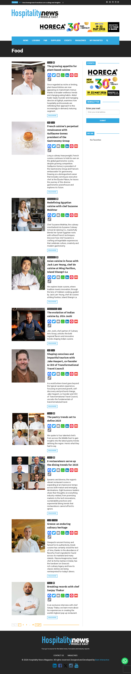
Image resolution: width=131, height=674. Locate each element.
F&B (49, 122)
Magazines (72, 655)
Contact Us (59, 655)
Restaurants (51, 199)
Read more (52, 115)
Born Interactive (102, 660)
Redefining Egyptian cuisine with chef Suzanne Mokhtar (62, 206)
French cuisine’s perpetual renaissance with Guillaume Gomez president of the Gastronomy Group (62, 133)
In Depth (54, 520)
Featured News (52, 309)
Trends (50, 413)
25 (33, 625)
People (50, 62)
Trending (15, 2)
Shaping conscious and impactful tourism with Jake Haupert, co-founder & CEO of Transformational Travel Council (63, 361)
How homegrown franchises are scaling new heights (41, 3)
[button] (124, 661)
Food (52, 122)
